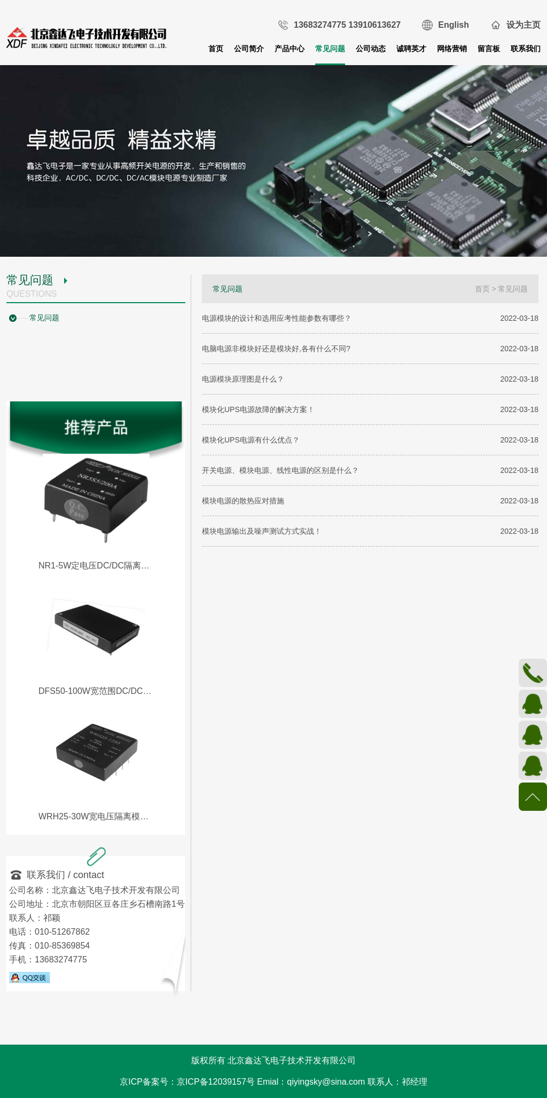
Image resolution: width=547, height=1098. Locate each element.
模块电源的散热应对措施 (243, 500)
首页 (215, 48)
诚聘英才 (411, 48)
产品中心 (289, 48)
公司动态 (371, 48)
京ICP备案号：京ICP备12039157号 (187, 1081)
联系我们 (526, 48)
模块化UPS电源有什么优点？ (251, 440)
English (453, 24)
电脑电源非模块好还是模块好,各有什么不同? (276, 348)
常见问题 (330, 48)
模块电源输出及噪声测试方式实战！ (262, 531)
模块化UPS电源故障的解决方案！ (258, 409)
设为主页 (523, 24)
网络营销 (452, 48)
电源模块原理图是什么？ (243, 379)
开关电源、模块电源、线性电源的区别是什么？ (280, 470)
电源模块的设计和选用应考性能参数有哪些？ (276, 318)
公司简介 (249, 48)
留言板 (489, 48)
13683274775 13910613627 (347, 24)
